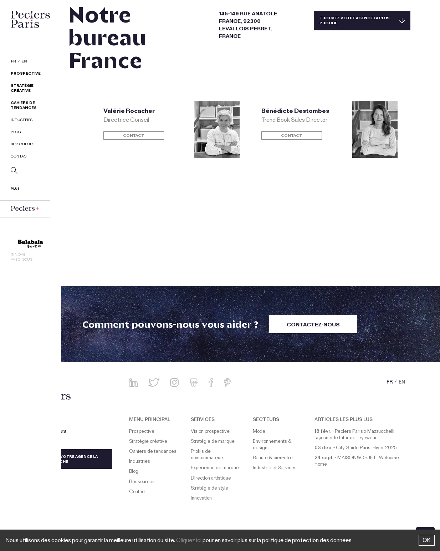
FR (13, 62)
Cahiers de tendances (24, 105)
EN (24, 62)
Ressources (22, 145)
